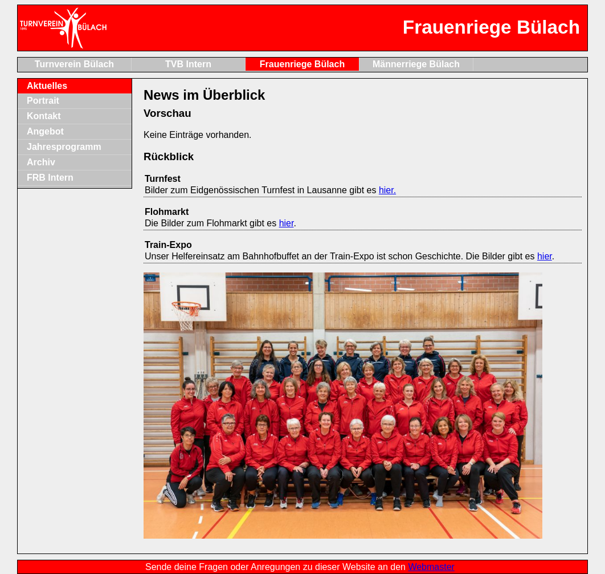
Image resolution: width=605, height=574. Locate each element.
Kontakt (44, 116)
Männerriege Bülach (416, 64)
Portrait (43, 100)
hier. (387, 190)
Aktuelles (47, 86)
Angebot (45, 131)
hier (286, 223)
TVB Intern (188, 64)
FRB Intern (50, 177)
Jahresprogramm (64, 147)
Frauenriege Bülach (302, 64)
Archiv (41, 162)
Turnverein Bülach (74, 64)
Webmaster (431, 567)
